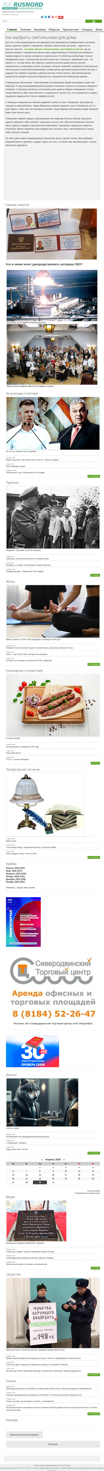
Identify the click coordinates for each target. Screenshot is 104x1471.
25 (79, 1179)
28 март (8, 1140)
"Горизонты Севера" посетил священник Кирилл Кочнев (30, 1252)
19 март (8, 757)
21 (27, 1179)
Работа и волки (12, 1128)
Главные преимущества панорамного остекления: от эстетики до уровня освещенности (44, 1395)
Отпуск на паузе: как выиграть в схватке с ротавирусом (30, 1401)
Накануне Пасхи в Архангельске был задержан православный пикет (35, 1350)
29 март (8, 1362)
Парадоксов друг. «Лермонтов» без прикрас (25, 571)
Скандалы (87, 29)
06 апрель (9, 457)
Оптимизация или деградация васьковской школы (27, 1137)
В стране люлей (13, 738)
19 (93, 1175)
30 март (8, 652)
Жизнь (99, 29)
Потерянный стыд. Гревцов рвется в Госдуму (25, 472)
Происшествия (70, 29)
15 (40, 1175)
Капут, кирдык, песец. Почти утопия (21, 854)
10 (66, 1171)
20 (13, 1179)
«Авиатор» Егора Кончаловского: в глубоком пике (27, 559)
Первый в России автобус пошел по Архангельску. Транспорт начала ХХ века (39, 648)
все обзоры (95, 575)
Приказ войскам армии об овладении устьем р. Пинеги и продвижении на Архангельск (43, 1358)
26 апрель (9, 1249)
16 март (8, 851)
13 (13, 1175)
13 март (8, 1147)
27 (13, 1182)
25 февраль (9, 470)
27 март (8, 751)
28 (27, 1182)
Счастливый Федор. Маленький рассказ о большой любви (31, 847)
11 (79, 1171)
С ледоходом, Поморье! (16, 1143)
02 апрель (9, 845)
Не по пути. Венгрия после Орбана (21, 451)
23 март (8, 556)
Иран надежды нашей (15, 466)
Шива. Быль (11, 841)
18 (79, 1175)
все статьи (95, 763)
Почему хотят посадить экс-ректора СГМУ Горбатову (29, 660)
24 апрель (9, 838)
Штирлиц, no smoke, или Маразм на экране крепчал (28, 565)
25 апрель (9, 1255)
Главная (12, 29)
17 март (8, 658)
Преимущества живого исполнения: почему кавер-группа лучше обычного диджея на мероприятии (48, 1388)
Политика (25, 29)
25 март (8, 464)
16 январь (9, 569)
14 (27, 1175)
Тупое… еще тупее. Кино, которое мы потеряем (26, 654)
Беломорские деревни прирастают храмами (25, 1243)
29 (40, 1182)
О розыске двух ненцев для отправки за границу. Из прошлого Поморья (37, 1364)
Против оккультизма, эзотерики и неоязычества (26, 1264)
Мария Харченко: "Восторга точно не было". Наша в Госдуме (32, 460)
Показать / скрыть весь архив (20, 887)
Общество (54, 29)
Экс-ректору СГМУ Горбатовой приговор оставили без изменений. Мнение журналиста (43, 1371)
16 (53, 1175)
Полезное (53, 1444)
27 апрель (9, 1399)
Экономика (40, 29)
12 (93, 1171)
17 (66, 1175)
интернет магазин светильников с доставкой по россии (53, 49)
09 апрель (9, 1134)
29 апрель (9, 1386)
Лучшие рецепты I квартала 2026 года (22, 747)
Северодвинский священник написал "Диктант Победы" (30, 1258)
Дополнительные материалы (24, 1435)
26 (93, 1179)
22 (40, 1179)
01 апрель (9, 744)
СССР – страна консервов (17, 759)
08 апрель (9, 645)
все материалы (94, 476)
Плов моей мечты (13, 753)
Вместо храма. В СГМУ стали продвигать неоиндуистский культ (33, 639)
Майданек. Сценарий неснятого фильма (23, 550)
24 (66, 1179)
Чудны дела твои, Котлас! (17, 1149)
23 (53, 1179)
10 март (8, 563)
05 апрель (9, 1356)
